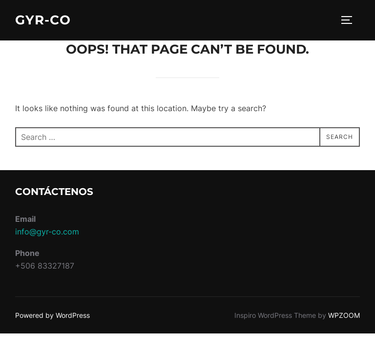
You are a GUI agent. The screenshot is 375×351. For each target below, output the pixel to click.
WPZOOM (344, 315)
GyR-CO (43, 20)
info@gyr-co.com (47, 231)
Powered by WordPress (52, 315)
